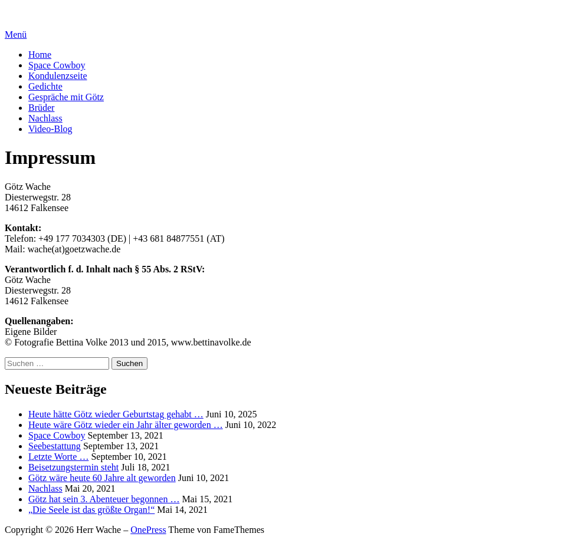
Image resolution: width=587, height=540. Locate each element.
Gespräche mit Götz (66, 97)
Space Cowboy (56, 65)
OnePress (148, 530)
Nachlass (45, 118)
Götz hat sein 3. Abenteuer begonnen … (103, 499)
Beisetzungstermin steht (73, 467)
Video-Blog (50, 129)
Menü (16, 34)
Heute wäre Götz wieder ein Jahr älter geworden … (125, 425)
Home (39, 55)
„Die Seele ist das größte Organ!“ (91, 510)
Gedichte (45, 86)
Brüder (41, 108)
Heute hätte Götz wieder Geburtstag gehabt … (116, 414)
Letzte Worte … (58, 457)
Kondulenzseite (57, 76)
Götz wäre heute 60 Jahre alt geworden (102, 478)
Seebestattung (54, 446)
